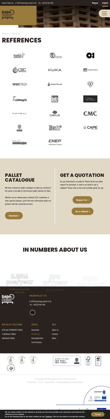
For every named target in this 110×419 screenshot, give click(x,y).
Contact (55, 334)
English (105, 2)
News (54, 338)
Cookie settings (50, 382)
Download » (14, 215)
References (35, 334)
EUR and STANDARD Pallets (12, 329)
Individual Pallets (8, 338)
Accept (98, 414)
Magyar (95, 2)
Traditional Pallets (9, 334)
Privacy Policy (32, 382)
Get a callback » (82, 211)
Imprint (40, 382)
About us (55, 329)
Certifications (36, 342)
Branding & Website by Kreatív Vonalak (69, 382)
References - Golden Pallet (8, 14)
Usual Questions (37, 338)
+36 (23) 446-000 (47, 3)
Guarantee (35, 329)
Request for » (82, 199)
